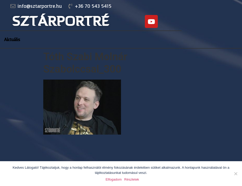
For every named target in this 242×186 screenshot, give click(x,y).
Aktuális (12, 39)
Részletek (131, 179)
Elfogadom (113, 179)
